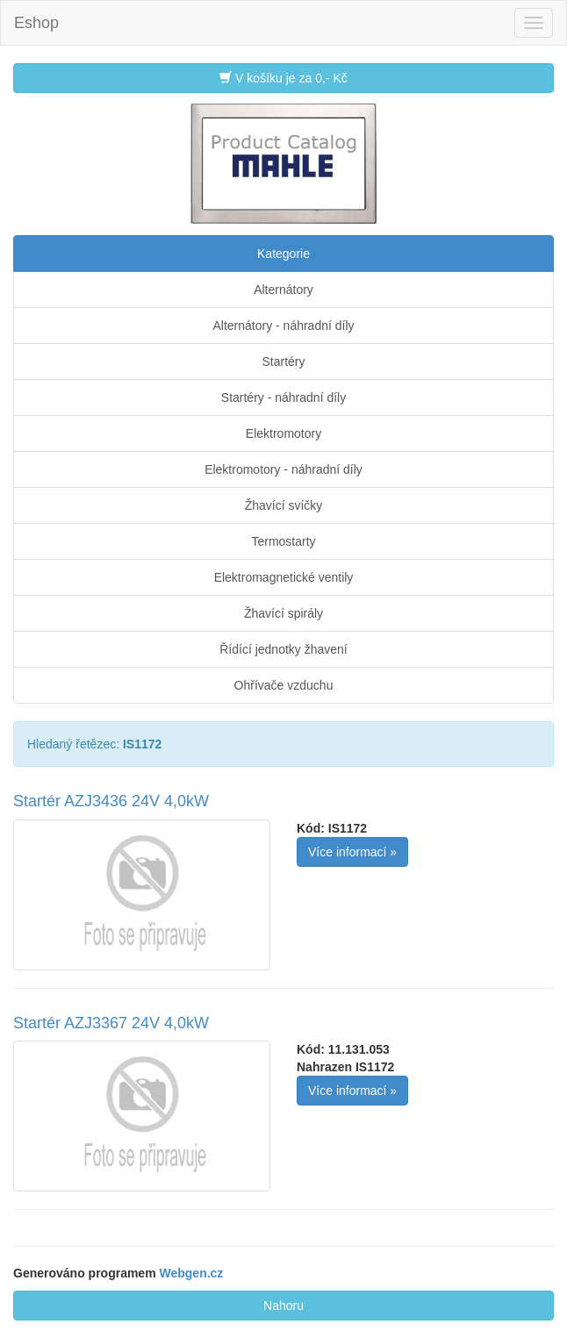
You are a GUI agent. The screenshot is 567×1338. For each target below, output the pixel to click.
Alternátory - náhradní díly (283, 325)
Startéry (283, 361)
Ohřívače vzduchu (284, 685)
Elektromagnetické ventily (284, 577)
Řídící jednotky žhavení (283, 649)
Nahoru (283, 1306)
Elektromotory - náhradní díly (283, 469)
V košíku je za (283, 77)
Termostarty (283, 541)
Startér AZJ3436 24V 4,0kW (111, 801)
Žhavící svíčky (284, 505)
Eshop (36, 23)
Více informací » (352, 852)
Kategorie (283, 254)
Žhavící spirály (283, 613)
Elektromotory (283, 433)
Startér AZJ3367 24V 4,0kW (111, 1023)
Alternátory (283, 290)
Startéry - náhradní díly (283, 397)
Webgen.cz (192, 1273)
